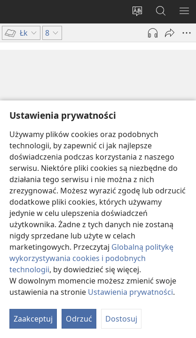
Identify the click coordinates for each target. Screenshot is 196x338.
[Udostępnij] (169, 32)
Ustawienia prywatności (130, 292)
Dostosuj (121, 319)
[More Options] (186, 32)
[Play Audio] (152, 32)
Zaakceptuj (33, 319)
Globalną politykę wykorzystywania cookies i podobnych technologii (91, 258)
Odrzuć (79, 319)
